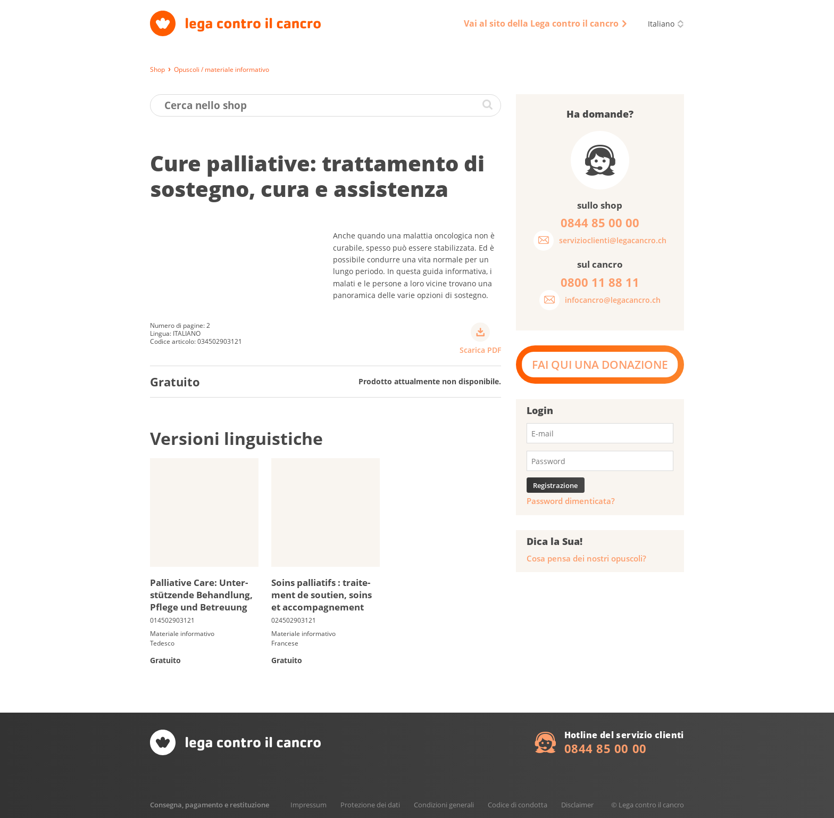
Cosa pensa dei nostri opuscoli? (586, 559)
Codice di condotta (517, 804)
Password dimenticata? (571, 501)
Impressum (308, 804)
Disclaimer (577, 804)
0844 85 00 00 (605, 748)
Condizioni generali (444, 804)
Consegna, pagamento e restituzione (209, 804)
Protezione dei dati (370, 804)
